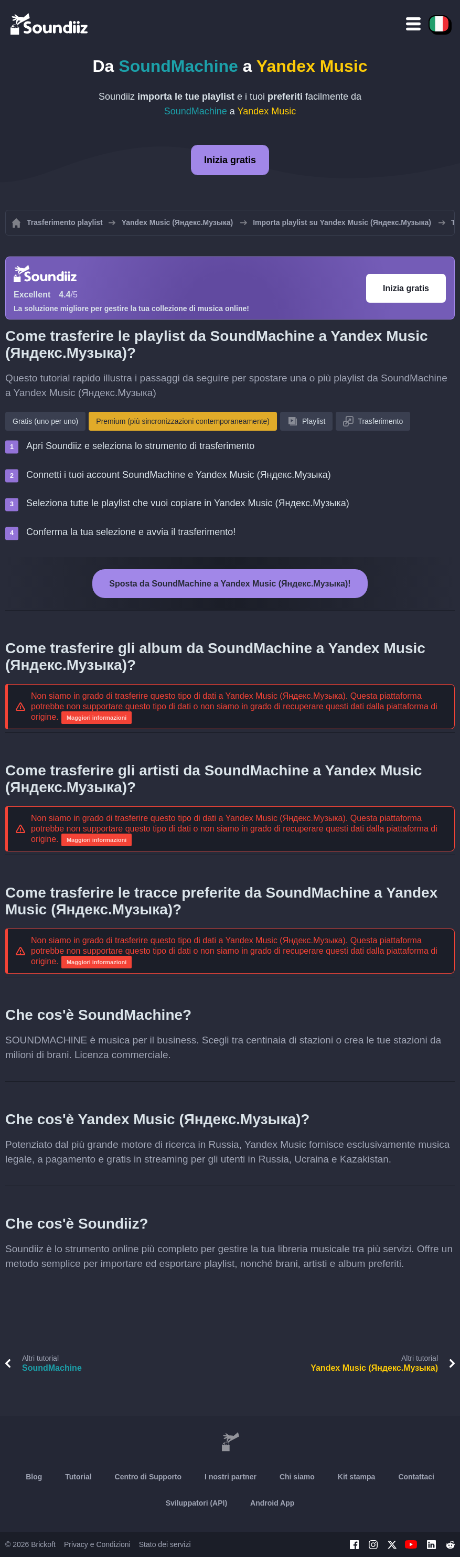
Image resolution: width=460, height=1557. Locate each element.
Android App (272, 1503)
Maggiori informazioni (96, 717)
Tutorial (78, 1477)
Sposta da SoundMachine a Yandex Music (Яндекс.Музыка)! (229, 583)
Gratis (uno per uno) (45, 421)
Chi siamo (297, 1477)
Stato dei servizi (165, 1544)
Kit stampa (357, 1477)
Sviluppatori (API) (196, 1503)
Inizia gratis (230, 160)
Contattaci (416, 1477)
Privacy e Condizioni (97, 1544)
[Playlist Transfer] (49, 23)
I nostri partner (230, 1477)
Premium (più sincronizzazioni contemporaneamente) (183, 421)
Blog (34, 1477)
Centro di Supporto (148, 1477)
